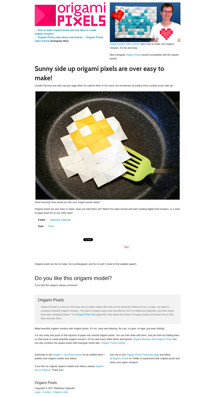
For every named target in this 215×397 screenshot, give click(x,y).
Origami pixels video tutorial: (125, 44)
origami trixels (133, 55)
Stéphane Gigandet (60, 220)
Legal (38, 392)
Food (50, 226)
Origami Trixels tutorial (113, 343)
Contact (47, 392)
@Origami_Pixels (119, 358)
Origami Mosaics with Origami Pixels (152, 339)
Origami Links (60, 392)
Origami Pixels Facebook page (142, 354)
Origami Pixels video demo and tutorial (60, 37)
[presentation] (88, 243)
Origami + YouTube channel (67, 354)
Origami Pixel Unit (85, 314)
